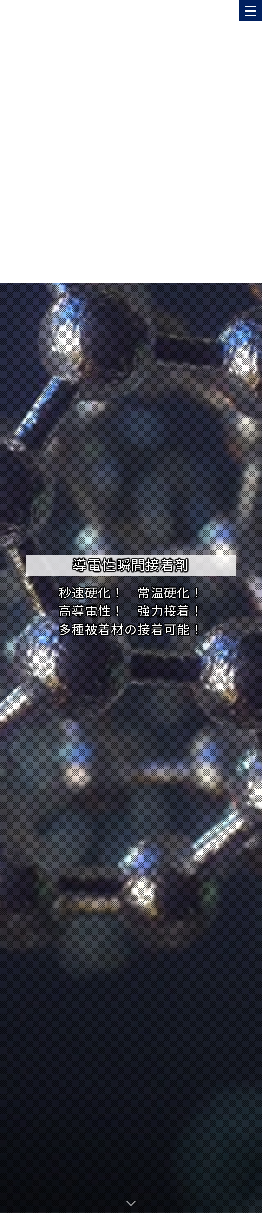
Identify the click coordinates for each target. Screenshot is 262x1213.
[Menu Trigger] (250, 10)
